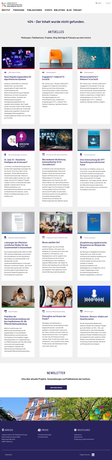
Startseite (8, 455)
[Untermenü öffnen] (11, 10)
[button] (107, 3)
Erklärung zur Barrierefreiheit (84, 439)
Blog (69, 10)
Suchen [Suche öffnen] (99, 3)
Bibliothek (59, 10)
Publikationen (34, 10)
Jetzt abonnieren (56, 387)
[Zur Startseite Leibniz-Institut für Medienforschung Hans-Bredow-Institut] (12, 6)
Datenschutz (78, 437)
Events (48, 10)
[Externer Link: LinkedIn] (93, 454)
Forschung (18, 10)
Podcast (77, 10)
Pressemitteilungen (44, 435)
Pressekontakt (43, 437)
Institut (6, 10)
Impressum (78, 435)
